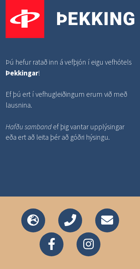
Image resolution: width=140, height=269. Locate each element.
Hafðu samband (29, 126)
